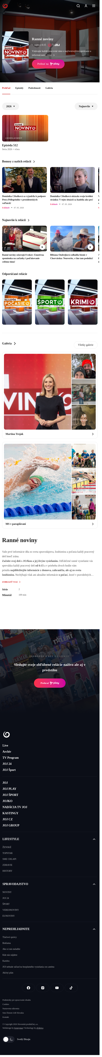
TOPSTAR (7, 853)
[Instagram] (42, 988)
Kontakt (5, 1017)
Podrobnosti (34, 88)
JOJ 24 (7, 763)
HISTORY (7, 871)
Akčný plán (7, 973)
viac (51, 55)
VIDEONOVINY (10, 910)
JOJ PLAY (9, 788)
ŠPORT (6, 904)
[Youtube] (57, 988)
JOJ (5, 782)
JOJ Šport (9, 770)
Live (5, 745)
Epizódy (19, 88)
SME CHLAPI (9, 859)
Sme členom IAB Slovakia (13, 1013)
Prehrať (50, 683)
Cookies (5, 1004)
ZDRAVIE (7, 865)
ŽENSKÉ (6, 847)
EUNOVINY (8, 916)
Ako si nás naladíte (11, 949)
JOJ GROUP (10, 825)
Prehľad (6, 88)
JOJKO (7, 801)
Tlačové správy (9, 937)
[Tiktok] (71, 988)
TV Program (10, 757)
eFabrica (39, 1028)
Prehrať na (48, 63)
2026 (10, 106)
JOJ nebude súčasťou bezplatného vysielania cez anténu (28, 967)
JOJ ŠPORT (10, 795)
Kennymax (18, 1028)
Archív (6, 751)
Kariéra (5, 961)
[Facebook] (28, 988)
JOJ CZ (7, 819)
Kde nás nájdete (9, 955)
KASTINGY (10, 813)
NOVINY (7, 892)
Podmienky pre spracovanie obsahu (16, 1000)
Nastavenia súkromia (10, 1008)
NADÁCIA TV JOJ (14, 807)
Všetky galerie (85, 344)
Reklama (6, 943)
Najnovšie (86, 106)
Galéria (49, 88)
